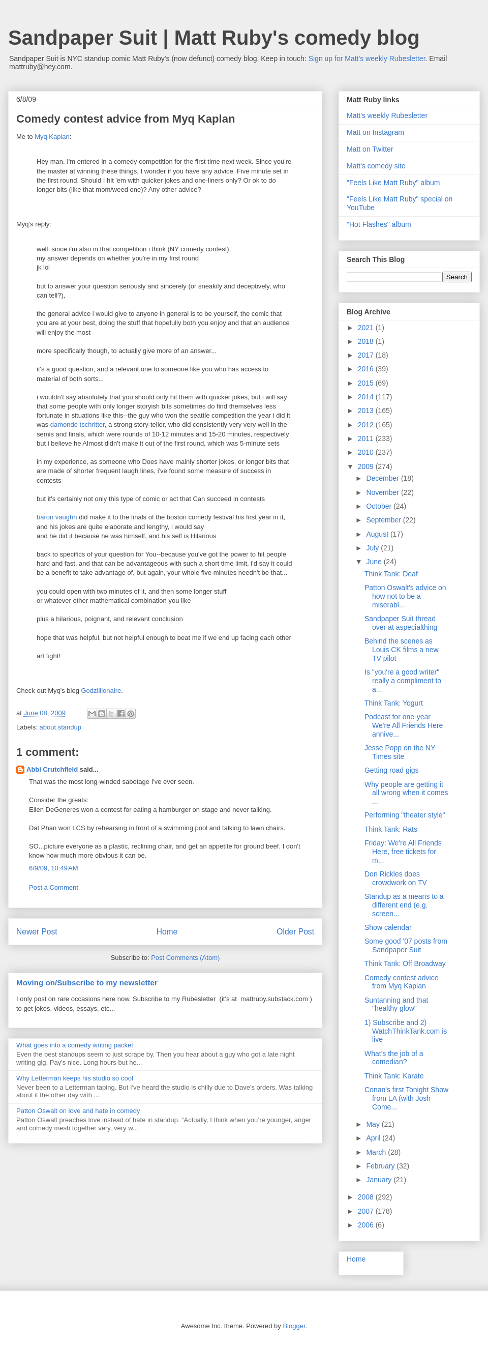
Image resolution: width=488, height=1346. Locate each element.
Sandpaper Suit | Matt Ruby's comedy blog (214, 37)
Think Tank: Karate (393, 1076)
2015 (367, 383)
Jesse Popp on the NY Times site (399, 752)
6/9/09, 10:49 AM (53, 868)
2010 (367, 452)
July (373, 548)
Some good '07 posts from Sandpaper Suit (405, 945)
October (379, 506)
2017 (367, 355)
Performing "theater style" (404, 815)
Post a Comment (53, 887)
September (384, 520)
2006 (367, 1225)
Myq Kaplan (52, 136)
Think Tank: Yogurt (393, 703)
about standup (60, 727)
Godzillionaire (101, 690)
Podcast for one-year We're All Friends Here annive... (403, 725)
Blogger (294, 1326)
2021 (367, 328)
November (383, 492)
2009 (367, 466)
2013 (367, 410)
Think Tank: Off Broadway (405, 963)
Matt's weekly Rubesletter (387, 115)
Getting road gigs (391, 770)
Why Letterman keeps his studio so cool (74, 1078)
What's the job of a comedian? (393, 1057)
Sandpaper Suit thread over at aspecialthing (400, 623)
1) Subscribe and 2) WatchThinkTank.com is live (405, 1031)
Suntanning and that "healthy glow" (396, 1004)
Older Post (295, 931)
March (377, 1152)
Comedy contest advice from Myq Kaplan (401, 982)
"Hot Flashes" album (379, 224)
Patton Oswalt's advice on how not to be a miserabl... (405, 596)
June (374, 562)
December (383, 478)
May (373, 1124)
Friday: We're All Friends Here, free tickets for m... (403, 851)
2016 (367, 369)
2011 (367, 438)
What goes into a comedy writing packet (74, 1045)
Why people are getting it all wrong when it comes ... (406, 793)
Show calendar (388, 927)
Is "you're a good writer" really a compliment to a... (402, 680)
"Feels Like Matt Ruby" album (393, 183)
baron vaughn (57, 517)
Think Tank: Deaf (391, 574)
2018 (367, 341)
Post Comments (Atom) (185, 957)
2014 (367, 397)
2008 (367, 1197)
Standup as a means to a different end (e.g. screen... (404, 905)
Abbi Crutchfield (52, 769)
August (378, 534)
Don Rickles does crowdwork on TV (395, 878)
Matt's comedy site (376, 166)
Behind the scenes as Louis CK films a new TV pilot (401, 649)
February (381, 1166)
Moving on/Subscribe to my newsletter (87, 982)
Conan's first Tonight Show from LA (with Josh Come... (406, 1098)
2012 (367, 425)
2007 (367, 1211)
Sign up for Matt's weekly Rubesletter (367, 58)
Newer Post (36, 931)
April (374, 1138)
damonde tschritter (77, 424)
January (379, 1180)
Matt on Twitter (370, 149)
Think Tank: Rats (390, 829)
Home (167, 931)
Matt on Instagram (375, 132)
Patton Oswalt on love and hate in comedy (78, 1111)
